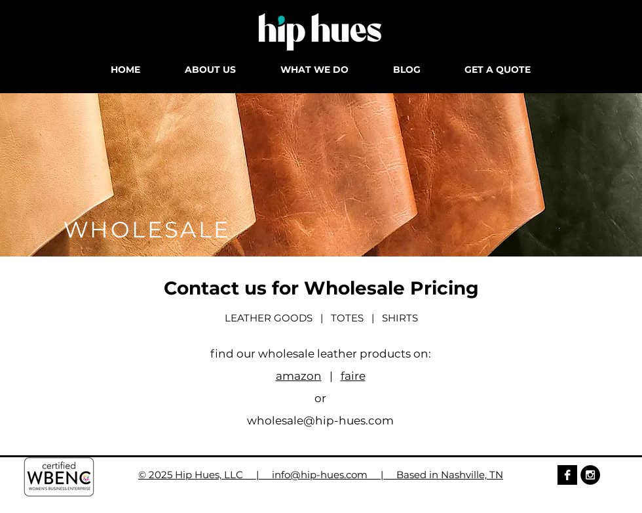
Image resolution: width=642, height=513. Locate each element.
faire (353, 375)
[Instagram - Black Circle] (590, 475)
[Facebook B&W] (567, 475)
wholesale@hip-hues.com (320, 420)
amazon (299, 375)
